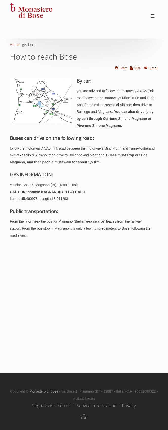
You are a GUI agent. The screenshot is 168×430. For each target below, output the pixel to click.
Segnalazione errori (51, 405)
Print (120, 68)
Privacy (129, 405)
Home (14, 44)
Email (150, 68)
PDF (135, 68)
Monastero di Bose (44, 391)
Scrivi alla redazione (97, 405)
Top (84, 418)
